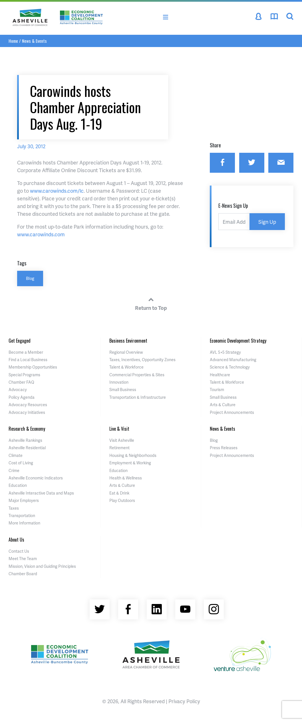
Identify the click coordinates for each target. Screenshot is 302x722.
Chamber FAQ (21, 382)
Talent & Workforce (126, 367)
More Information (24, 523)
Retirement (119, 447)
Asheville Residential (27, 447)
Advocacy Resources (28, 404)
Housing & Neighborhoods (132, 455)
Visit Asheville (121, 440)
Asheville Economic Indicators (36, 478)
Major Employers (24, 500)
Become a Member (26, 352)
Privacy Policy (184, 701)
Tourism (217, 389)
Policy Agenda (22, 397)
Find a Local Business (28, 359)
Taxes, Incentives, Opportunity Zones (142, 359)
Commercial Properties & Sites (136, 374)
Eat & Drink (119, 493)
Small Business (122, 389)
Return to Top (151, 303)
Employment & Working (130, 462)
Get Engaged (20, 340)
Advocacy (18, 389)
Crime (14, 470)
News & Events (34, 41)
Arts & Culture (222, 404)
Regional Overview (126, 352)
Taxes (14, 508)
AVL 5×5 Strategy (225, 352)
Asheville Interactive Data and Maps (41, 493)
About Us (16, 539)
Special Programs (24, 374)
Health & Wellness (125, 478)
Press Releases (223, 447)
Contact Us (19, 551)
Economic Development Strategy (238, 340)
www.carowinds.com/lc (57, 190)
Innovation (118, 382)
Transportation (22, 515)
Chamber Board (23, 573)
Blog (30, 278)
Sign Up (267, 221)
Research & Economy (27, 428)
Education (18, 485)
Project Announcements (232, 412)
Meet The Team (23, 558)
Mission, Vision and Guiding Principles (42, 566)
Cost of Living (21, 462)
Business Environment (128, 340)
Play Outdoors (122, 500)
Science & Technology (230, 367)
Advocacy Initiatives (27, 412)
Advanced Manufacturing (233, 359)
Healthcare (220, 374)
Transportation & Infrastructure (137, 397)
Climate (16, 455)
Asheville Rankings (25, 440)
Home (13, 41)
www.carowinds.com (41, 234)
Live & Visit (119, 428)
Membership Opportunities (33, 367)
